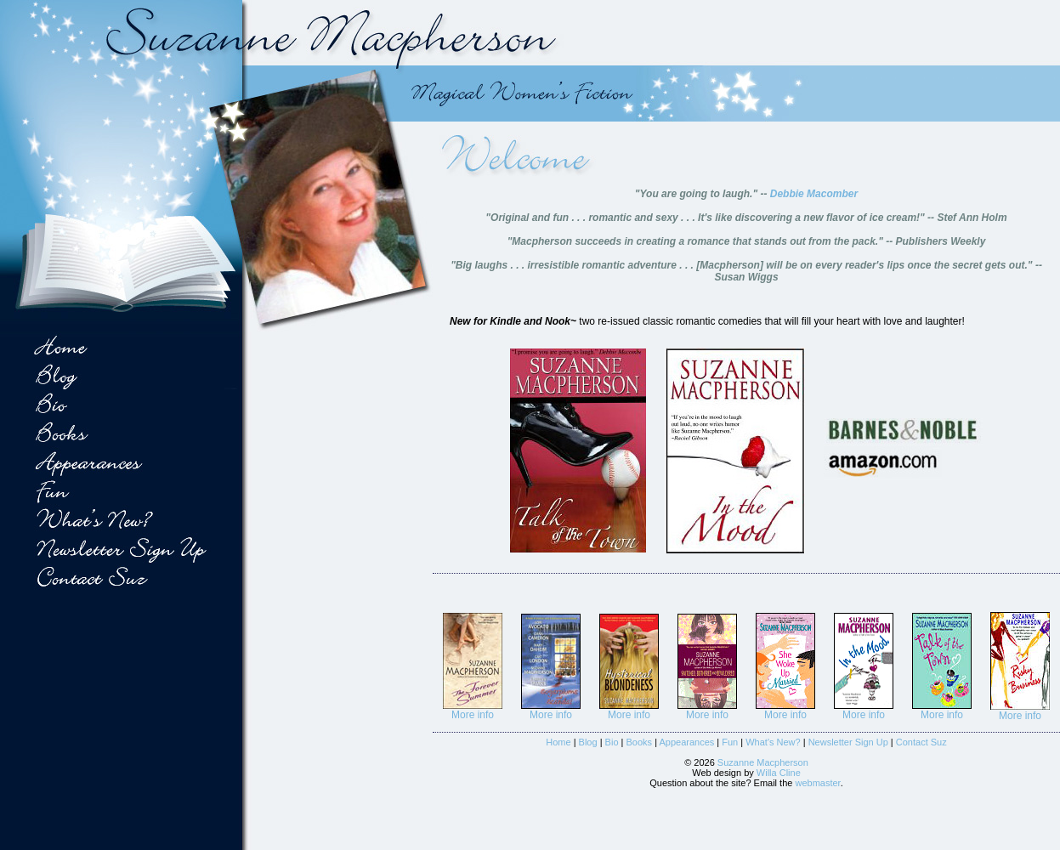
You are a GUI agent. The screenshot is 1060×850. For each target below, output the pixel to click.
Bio (612, 742)
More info (472, 715)
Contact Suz (921, 742)
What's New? (772, 742)
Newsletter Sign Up (848, 742)
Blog (588, 742)
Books (639, 742)
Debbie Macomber (814, 194)
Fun (730, 742)
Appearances (686, 742)
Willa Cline (779, 773)
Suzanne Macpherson (762, 762)
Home (558, 742)
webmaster (817, 783)
